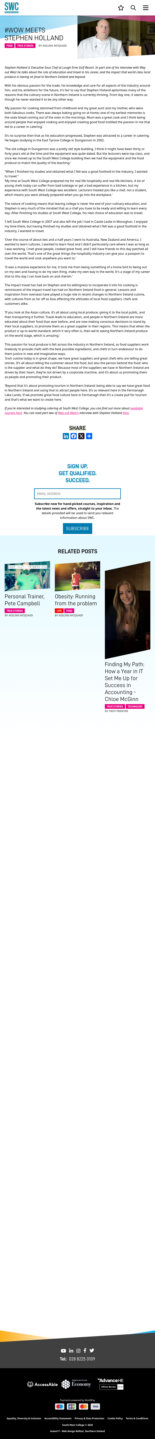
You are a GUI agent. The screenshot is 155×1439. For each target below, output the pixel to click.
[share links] (89, 436)
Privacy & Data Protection (89, 1418)
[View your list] (121, 7)
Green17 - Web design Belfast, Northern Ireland (77, 1431)
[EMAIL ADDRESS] (77, 493)
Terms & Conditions (137, 1418)
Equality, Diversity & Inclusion (24, 1418)
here (126, 413)
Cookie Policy (115, 1418)
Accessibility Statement (57, 1418)
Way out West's (68, 413)
